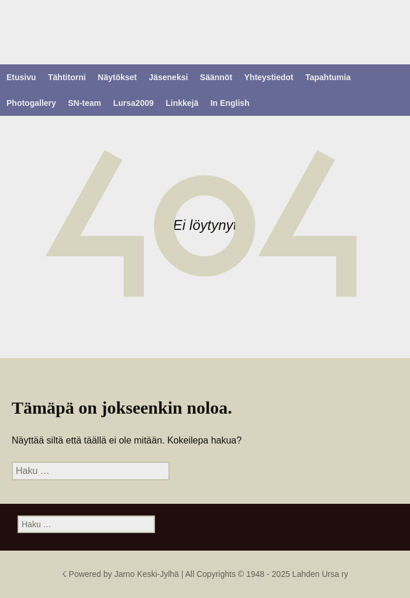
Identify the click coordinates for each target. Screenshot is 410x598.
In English (230, 103)
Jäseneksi (168, 77)
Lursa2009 (133, 103)
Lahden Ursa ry (320, 574)
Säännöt (216, 77)
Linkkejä (182, 103)
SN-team (84, 103)
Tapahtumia (328, 77)
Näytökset (117, 77)
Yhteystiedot (269, 77)
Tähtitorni (67, 77)
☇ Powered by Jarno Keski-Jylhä (121, 574)
